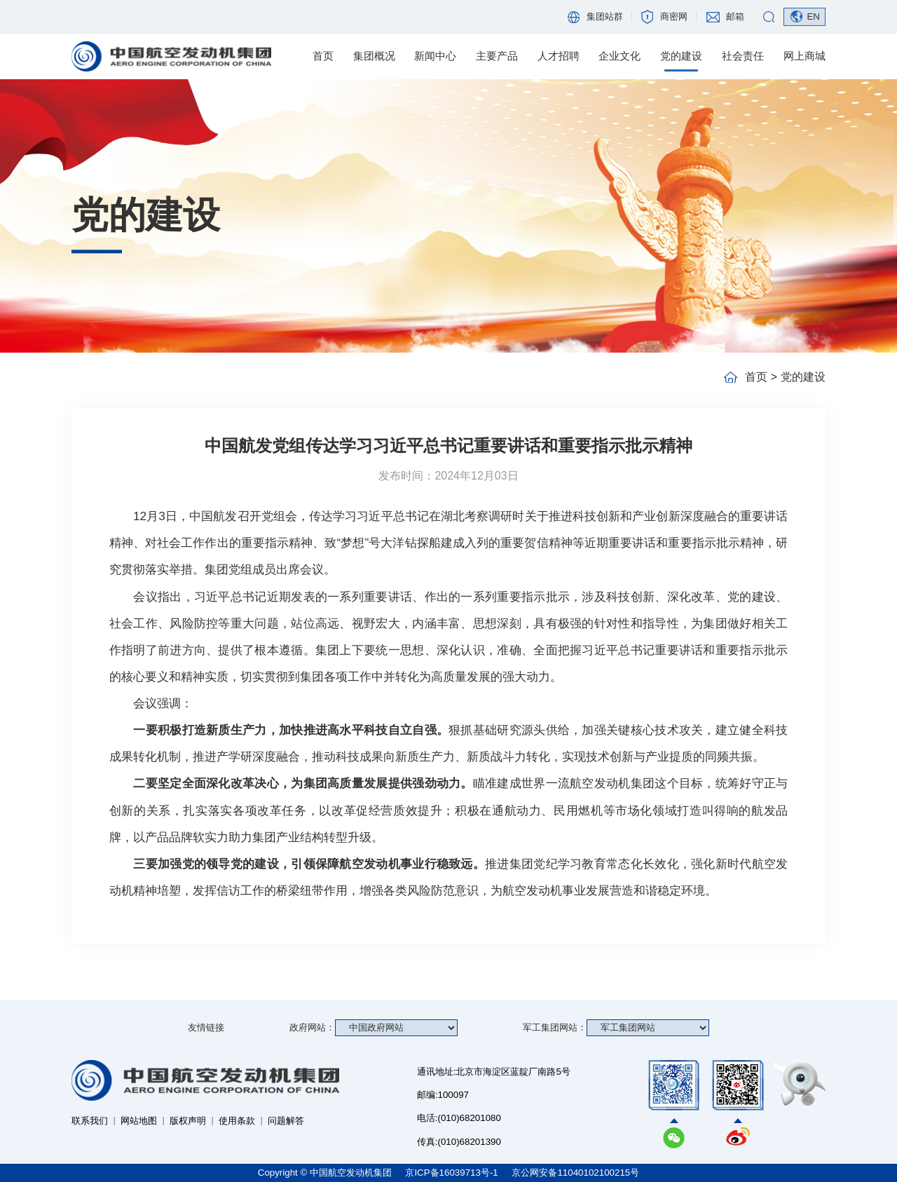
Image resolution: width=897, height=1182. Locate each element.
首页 (323, 56)
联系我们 (89, 1120)
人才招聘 (558, 56)
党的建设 (681, 56)
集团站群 (605, 16)
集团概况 (374, 56)
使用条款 (237, 1120)
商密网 (673, 16)
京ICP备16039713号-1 (452, 1172)
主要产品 (497, 56)
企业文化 (619, 56)
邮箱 (735, 16)
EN (813, 16)
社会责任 (743, 56)
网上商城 (804, 56)
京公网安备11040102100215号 (575, 1172)
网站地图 (139, 1120)
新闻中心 (435, 56)
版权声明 (188, 1120)
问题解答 (286, 1120)
